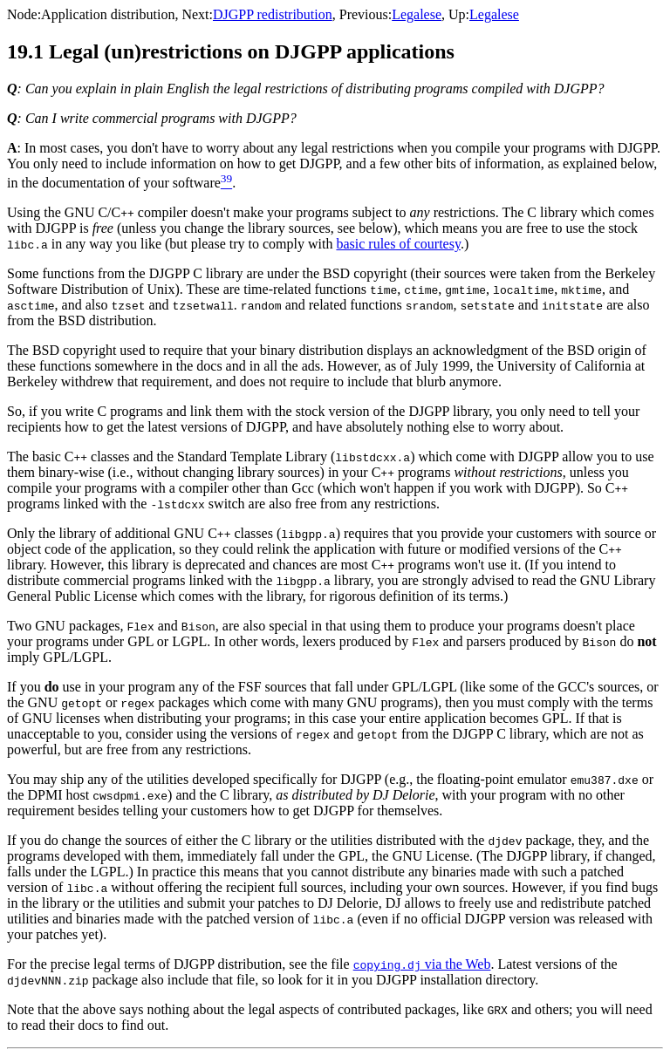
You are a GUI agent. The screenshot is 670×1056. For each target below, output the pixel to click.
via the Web (422, 964)
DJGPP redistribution (272, 14)
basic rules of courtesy (398, 243)
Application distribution (107, 14)
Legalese (416, 14)
